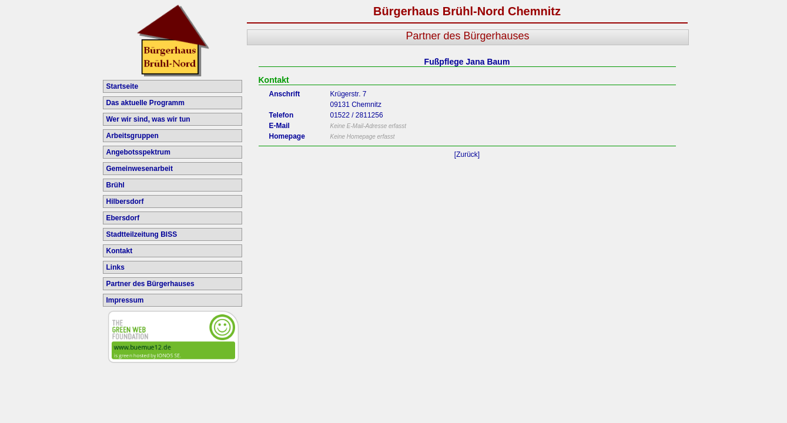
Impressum (125, 300)
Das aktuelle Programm (145, 103)
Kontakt (119, 251)
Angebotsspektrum (138, 152)
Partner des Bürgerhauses (150, 284)
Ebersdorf (123, 218)
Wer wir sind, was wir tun (148, 119)
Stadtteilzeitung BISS (142, 234)
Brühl (115, 185)
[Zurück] (467, 154)
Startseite (122, 86)
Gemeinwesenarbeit (139, 168)
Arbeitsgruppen (132, 136)
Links (115, 267)
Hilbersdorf (125, 201)
